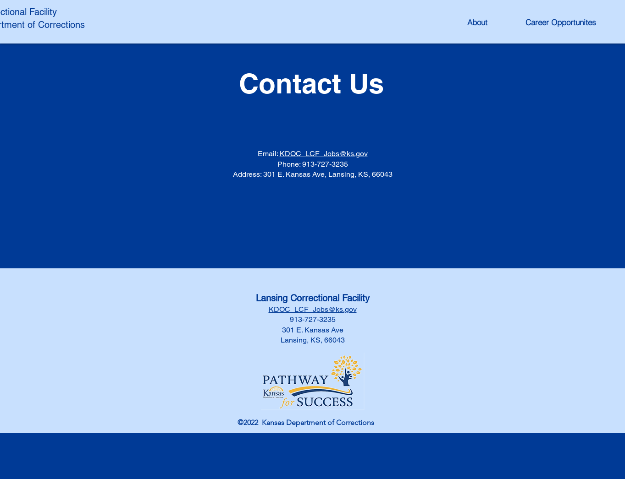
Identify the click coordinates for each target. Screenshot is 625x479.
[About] (477, 22)
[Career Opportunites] (561, 22)
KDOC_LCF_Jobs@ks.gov (324, 153)
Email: (269, 153)
